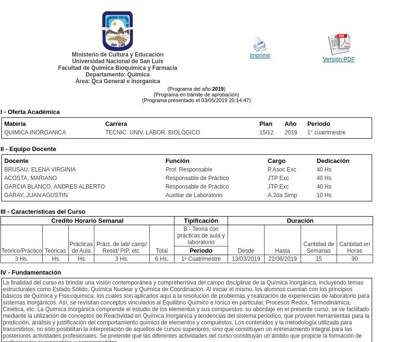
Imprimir (260, 55)
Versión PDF (339, 59)
